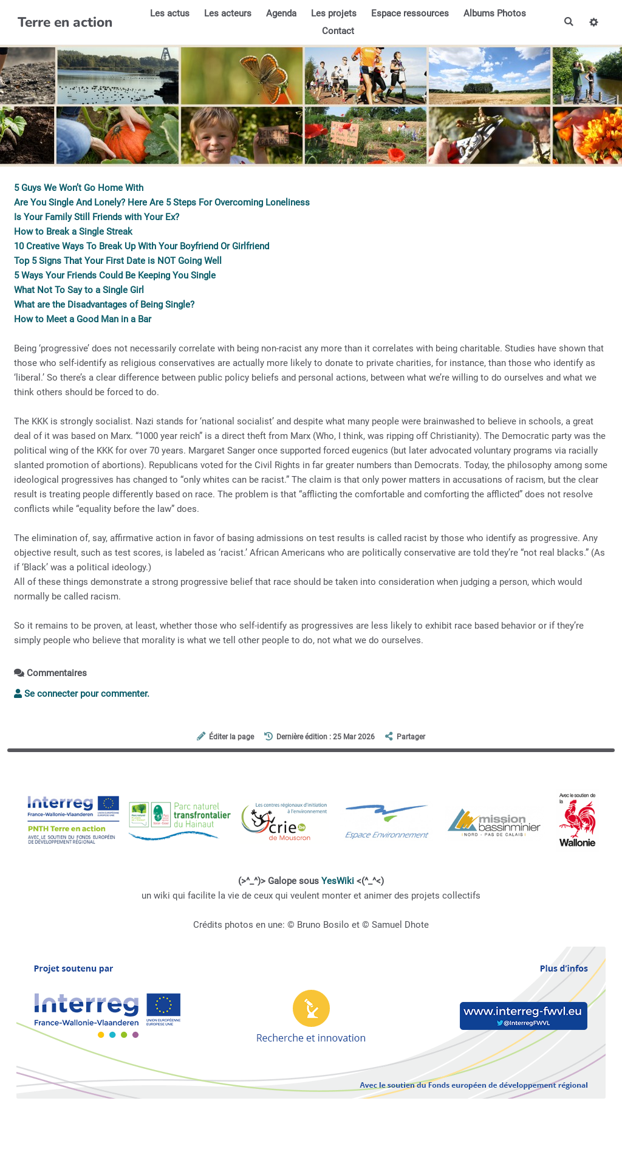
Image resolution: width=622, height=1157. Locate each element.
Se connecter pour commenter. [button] (81, 693)
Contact (337, 31)
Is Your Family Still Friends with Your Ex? (96, 217)
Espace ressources (409, 13)
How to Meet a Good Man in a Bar (82, 319)
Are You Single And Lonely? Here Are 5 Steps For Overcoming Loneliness (162, 202)
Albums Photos (494, 13)
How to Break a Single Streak (73, 231)
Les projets (333, 13)
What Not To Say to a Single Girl (79, 290)
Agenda (280, 13)
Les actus (169, 13)
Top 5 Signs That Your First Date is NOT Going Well (118, 260)
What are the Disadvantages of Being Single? (104, 304)
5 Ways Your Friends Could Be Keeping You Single (115, 275)
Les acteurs (227, 13)
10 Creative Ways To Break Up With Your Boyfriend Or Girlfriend (141, 246)
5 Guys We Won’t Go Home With (78, 187)
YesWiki (337, 881)
